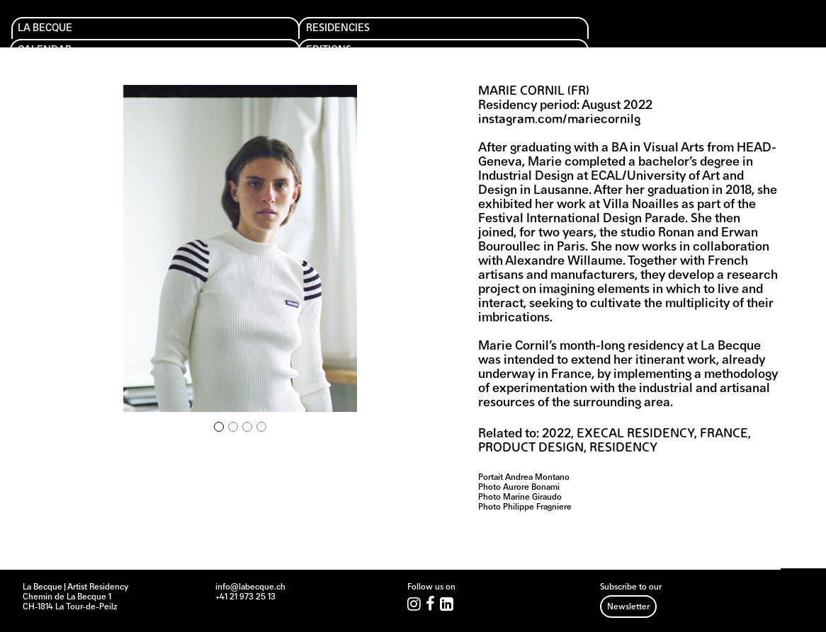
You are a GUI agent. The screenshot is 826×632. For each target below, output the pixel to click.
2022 (556, 434)
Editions (335, 35)
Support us (439, 35)
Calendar (244, 35)
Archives (528, 35)
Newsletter (628, 607)
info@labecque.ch (250, 587)
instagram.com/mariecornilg (559, 120)
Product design (531, 448)
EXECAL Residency (635, 434)
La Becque (54, 35)
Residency (623, 448)
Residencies (154, 35)
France (724, 434)
